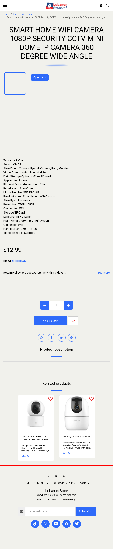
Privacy (52, 499)
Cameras (27, 14)
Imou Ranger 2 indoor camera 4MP (76, 436)
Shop (15, 14)
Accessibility (68, 499)
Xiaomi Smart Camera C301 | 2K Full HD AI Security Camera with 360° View (35, 438)
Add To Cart (50, 321)
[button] (5, 5)
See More (103, 272)
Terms (38, 499)
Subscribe (85, 511)
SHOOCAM (19, 261)
